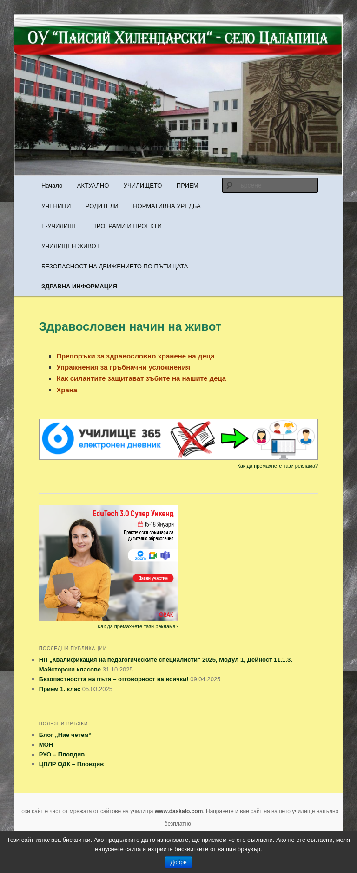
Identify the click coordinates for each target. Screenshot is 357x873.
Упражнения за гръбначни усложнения (123, 367)
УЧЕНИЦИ (56, 205)
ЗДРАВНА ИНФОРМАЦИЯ (79, 286)
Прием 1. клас (59, 688)
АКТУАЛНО (93, 185)
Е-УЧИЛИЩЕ (59, 225)
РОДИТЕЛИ (102, 205)
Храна (66, 390)
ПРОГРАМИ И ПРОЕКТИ (126, 225)
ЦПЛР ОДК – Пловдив (71, 764)
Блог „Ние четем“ (65, 734)
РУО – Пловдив (62, 754)
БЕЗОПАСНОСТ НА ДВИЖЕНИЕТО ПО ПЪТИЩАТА (114, 266)
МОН (46, 744)
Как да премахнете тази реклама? (277, 466)
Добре (178, 862)
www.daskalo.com (179, 811)
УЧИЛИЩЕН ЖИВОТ (70, 245)
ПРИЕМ (187, 185)
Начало (51, 185)
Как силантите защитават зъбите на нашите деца (141, 378)
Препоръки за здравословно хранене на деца (135, 356)
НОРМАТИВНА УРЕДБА (166, 205)
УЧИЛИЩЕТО (143, 185)
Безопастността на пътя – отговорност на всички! (114, 679)
